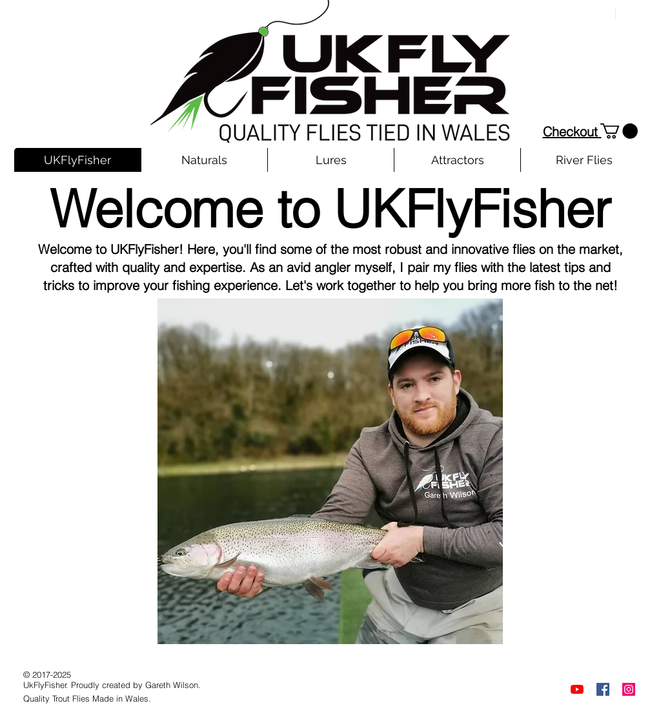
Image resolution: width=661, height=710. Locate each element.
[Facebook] (602, 689)
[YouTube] (577, 689)
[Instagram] (628, 689)
